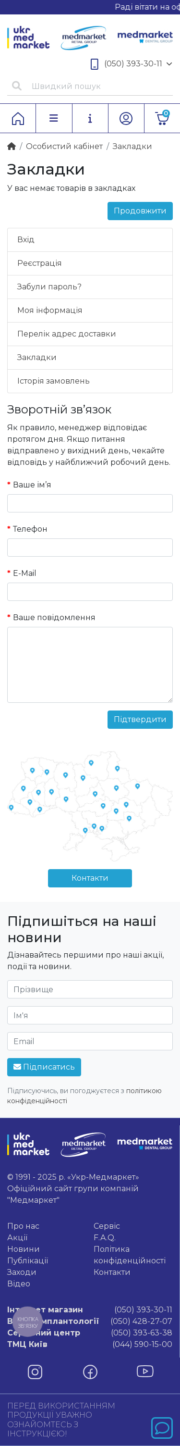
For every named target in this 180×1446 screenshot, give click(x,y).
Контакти (90, 878)
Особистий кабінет (64, 146)
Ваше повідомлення (54, 617)
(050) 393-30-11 (131, 64)
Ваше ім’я (32, 484)
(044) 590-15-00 (89, 1344)
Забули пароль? (49, 286)
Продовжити (140, 210)
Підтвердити (140, 719)
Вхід (26, 239)
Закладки (37, 357)
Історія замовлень (53, 381)
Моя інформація (50, 310)
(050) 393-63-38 (89, 1333)
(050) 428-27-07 (89, 1321)
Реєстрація (39, 263)
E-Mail (24, 573)
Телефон (30, 529)
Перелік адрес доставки (66, 333)
